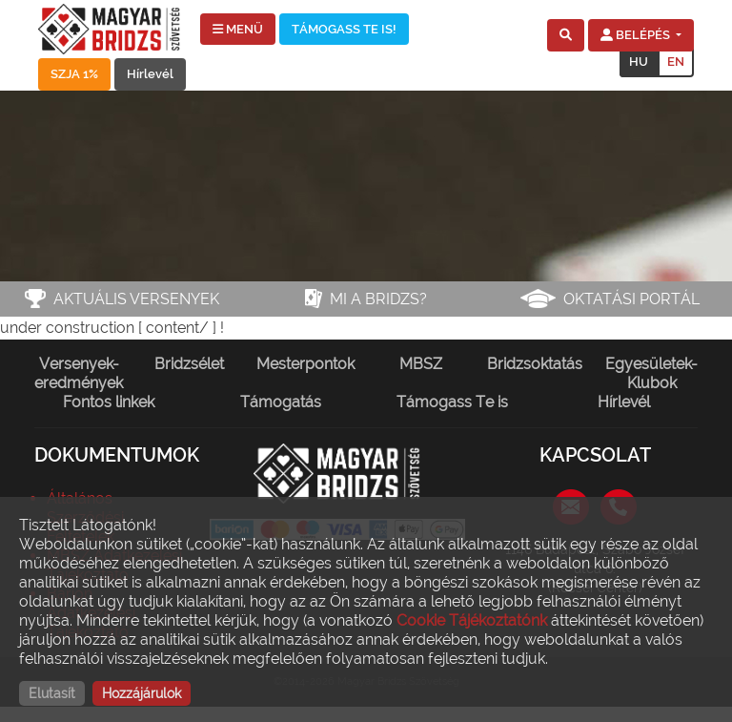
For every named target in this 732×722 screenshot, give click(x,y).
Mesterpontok (305, 364)
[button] (565, 35)
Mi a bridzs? (378, 299)
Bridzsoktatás (534, 364)
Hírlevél (150, 74)
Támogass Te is (452, 402)
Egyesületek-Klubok (651, 373)
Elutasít (52, 693)
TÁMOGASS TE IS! (344, 29)
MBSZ (420, 364)
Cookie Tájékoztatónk (471, 620)
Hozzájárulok (141, 693)
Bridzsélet (189, 364)
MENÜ (238, 29)
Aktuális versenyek (136, 299)
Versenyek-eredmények (78, 373)
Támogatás (280, 402)
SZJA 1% (74, 74)
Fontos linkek (108, 402)
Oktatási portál (631, 299)
